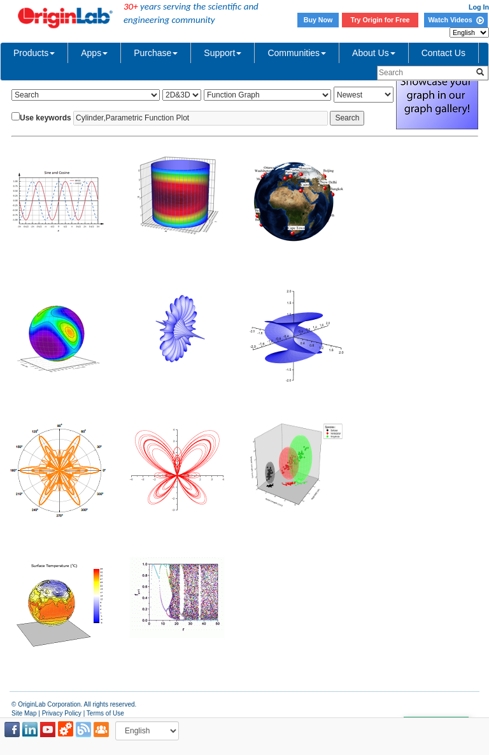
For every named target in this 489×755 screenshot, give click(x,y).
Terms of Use (105, 713)
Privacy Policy (62, 713)
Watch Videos (455, 20)
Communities (296, 53)
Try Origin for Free (380, 20)
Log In (479, 7)
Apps (94, 53)
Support (222, 53)
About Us (373, 53)
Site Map (23, 713)
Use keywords (45, 117)
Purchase (156, 53)
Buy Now (318, 20)
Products (34, 53)
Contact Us (443, 53)
